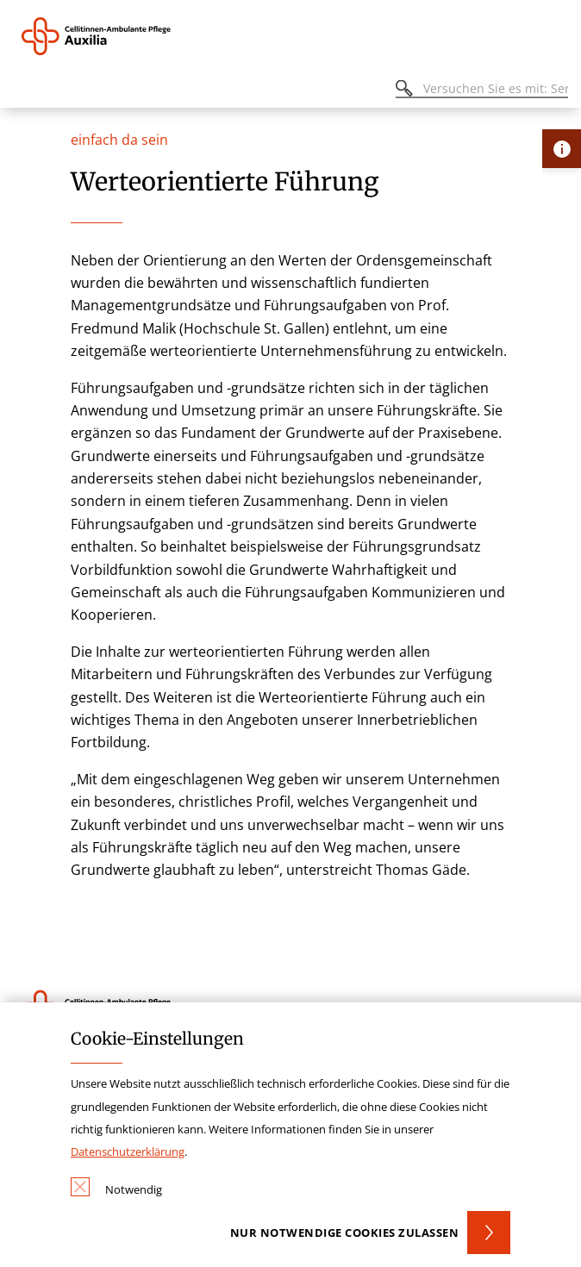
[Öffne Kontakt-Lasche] (561, 148)
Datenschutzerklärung (127, 1151)
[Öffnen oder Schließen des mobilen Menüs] (22, 91)
